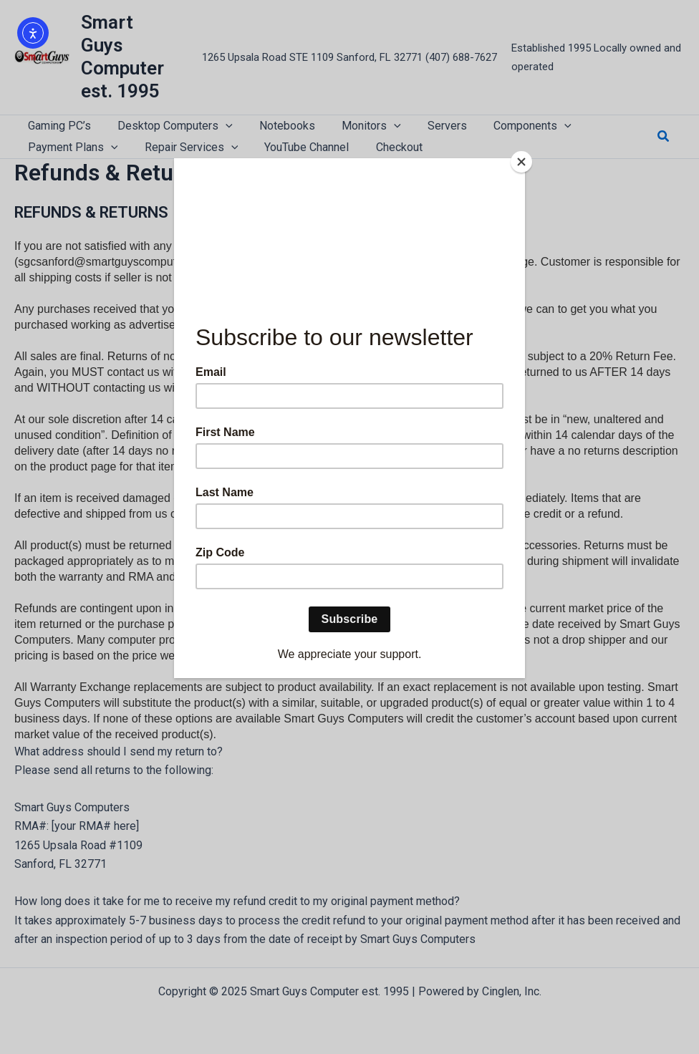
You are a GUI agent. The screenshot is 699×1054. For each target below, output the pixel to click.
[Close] (521, 162)
